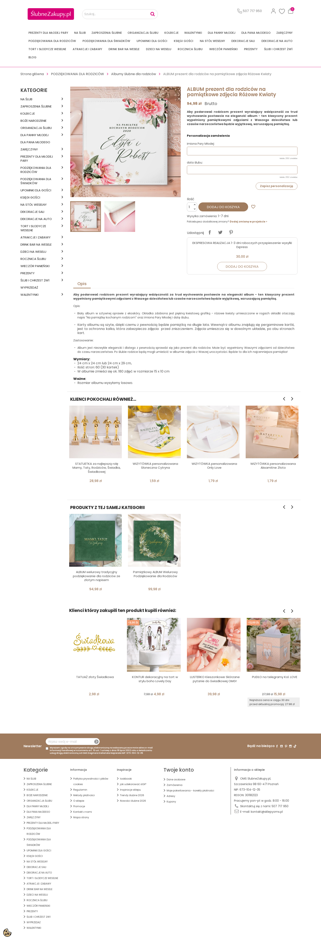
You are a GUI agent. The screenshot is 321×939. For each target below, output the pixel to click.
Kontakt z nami (82, 812)
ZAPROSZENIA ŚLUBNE (107, 33)
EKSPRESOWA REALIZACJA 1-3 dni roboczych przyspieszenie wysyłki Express (242, 245)
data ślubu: (195, 162)
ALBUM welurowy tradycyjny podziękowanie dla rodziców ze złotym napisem (96, 576)
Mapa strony (81, 817)
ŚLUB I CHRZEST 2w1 (278, 49)
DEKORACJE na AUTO (277, 41)
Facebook (277, 746)
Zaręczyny (284, 33)
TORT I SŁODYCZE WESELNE (47, 49)
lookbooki (126, 778)
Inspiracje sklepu (130, 789)
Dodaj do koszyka (223, 207)
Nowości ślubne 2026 (133, 800)
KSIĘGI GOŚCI (183, 41)
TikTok (295, 746)
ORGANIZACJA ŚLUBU (143, 33)
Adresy (171, 796)
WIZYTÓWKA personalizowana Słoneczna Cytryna (155, 466)
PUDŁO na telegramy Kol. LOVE (274, 677)
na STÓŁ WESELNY (212, 41)
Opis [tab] (82, 284)
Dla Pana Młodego (256, 33)
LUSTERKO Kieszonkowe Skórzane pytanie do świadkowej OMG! (215, 679)
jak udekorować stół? (133, 784)
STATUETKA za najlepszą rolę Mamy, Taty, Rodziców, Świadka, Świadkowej (96, 468)
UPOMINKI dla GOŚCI (152, 41)
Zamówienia (174, 785)
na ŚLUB (80, 33)
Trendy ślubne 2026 (132, 795)
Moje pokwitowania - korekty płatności (190, 790)
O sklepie (78, 800)
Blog (32, 57)
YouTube (281, 746)
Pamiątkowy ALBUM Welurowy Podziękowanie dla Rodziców (155, 574)
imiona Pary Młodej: (201, 144)
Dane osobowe (176, 779)
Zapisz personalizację (276, 186)
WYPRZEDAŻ (29, 288)
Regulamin (80, 789)
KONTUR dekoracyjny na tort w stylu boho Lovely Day (155, 679)
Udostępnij (210, 232)
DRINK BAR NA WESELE (124, 49)
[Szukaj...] (120, 14)
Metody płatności (84, 795)
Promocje (79, 806)
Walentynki (193, 33)
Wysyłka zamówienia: (202, 216)
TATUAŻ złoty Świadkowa (95, 677)
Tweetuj (220, 232)
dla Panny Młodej (221, 33)
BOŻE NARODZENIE (33, 121)
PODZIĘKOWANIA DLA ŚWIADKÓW (106, 41)
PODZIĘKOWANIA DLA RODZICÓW (52, 41)
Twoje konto (179, 769)
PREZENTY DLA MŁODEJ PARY (48, 33)
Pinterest (231, 232)
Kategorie (33, 90)
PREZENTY (251, 49)
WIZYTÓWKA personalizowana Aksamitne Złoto (273, 466)
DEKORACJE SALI (243, 41)
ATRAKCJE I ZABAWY (87, 49)
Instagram (290, 746)
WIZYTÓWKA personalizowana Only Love (214, 466)
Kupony (171, 801)
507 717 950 (280, 806)
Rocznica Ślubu (190, 49)
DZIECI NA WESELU (158, 49)
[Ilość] (192, 207)
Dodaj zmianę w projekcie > (248, 221)
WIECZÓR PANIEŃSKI (223, 49)
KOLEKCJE (171, 33)
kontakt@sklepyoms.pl (267, 812)
